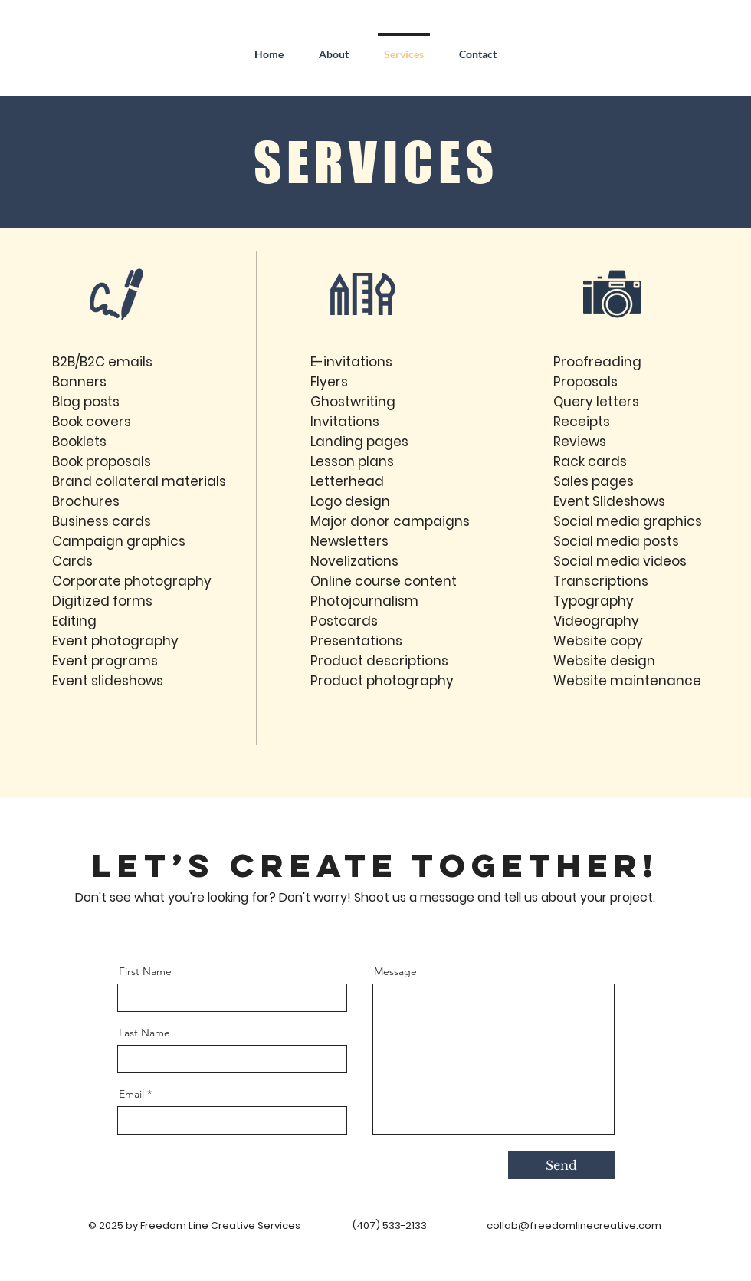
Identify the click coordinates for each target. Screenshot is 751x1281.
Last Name (144, 1032)
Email (131, 1094)
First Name (145, 971)
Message (395, 971)
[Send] (561, 1165)
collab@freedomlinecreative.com (574, 1225)
